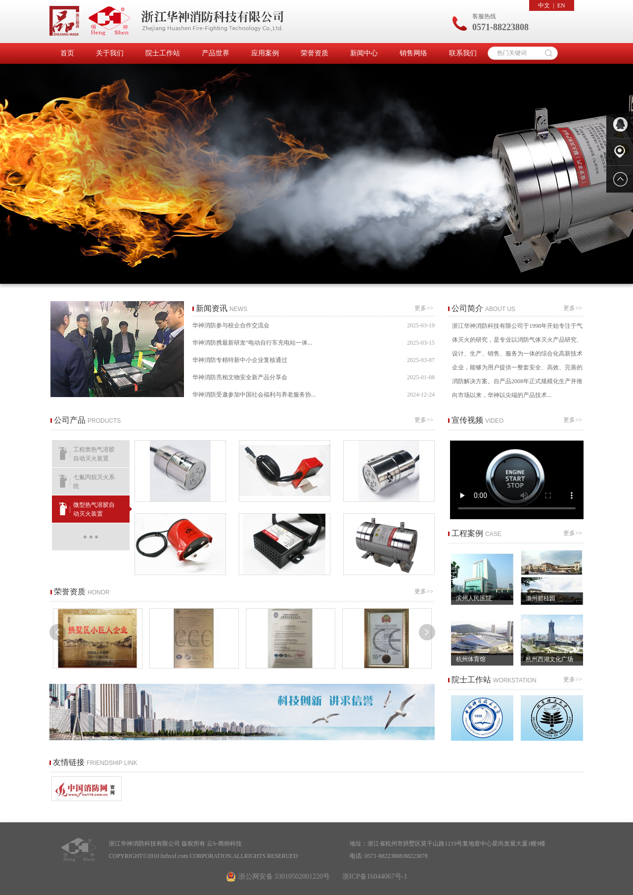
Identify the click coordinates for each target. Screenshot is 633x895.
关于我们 (110, 53)
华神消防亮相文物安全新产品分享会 (313, 377)
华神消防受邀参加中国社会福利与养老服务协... (313, 394)
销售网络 (413, 53)
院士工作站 (162, 53)
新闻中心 (364, 53)
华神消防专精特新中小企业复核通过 (313, 360)
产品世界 (215, 53)
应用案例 (265, 53)
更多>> (424, 308)
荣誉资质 (314, 53)
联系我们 (463, 53)
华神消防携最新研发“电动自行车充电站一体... (313, 343)
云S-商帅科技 (224, 843)
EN (561, 5)
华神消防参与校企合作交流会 (313, 325)
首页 (67, 53)
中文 (544, 5)
